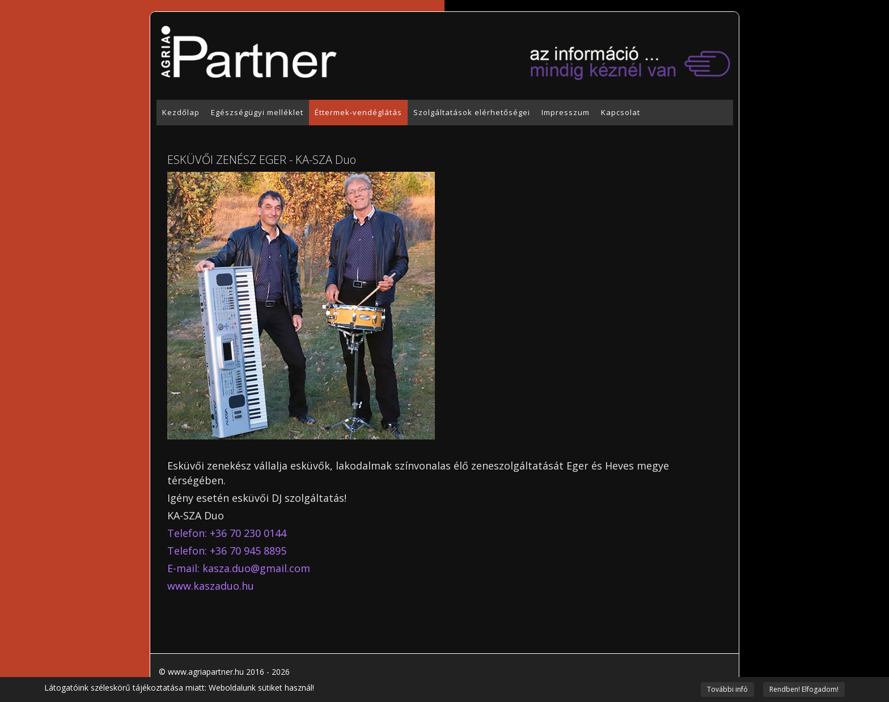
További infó (727, 689)
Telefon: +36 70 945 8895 (226, 550)
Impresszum (565, 112)
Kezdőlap (181, 112)
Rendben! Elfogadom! (804, 689)
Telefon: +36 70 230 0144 (226, 533)
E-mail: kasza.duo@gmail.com (238, 568)
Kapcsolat (620, 112)
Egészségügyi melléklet (257, 112)
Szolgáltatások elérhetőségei (471, 112)
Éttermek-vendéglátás (358, 112)
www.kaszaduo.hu (210, 586)
